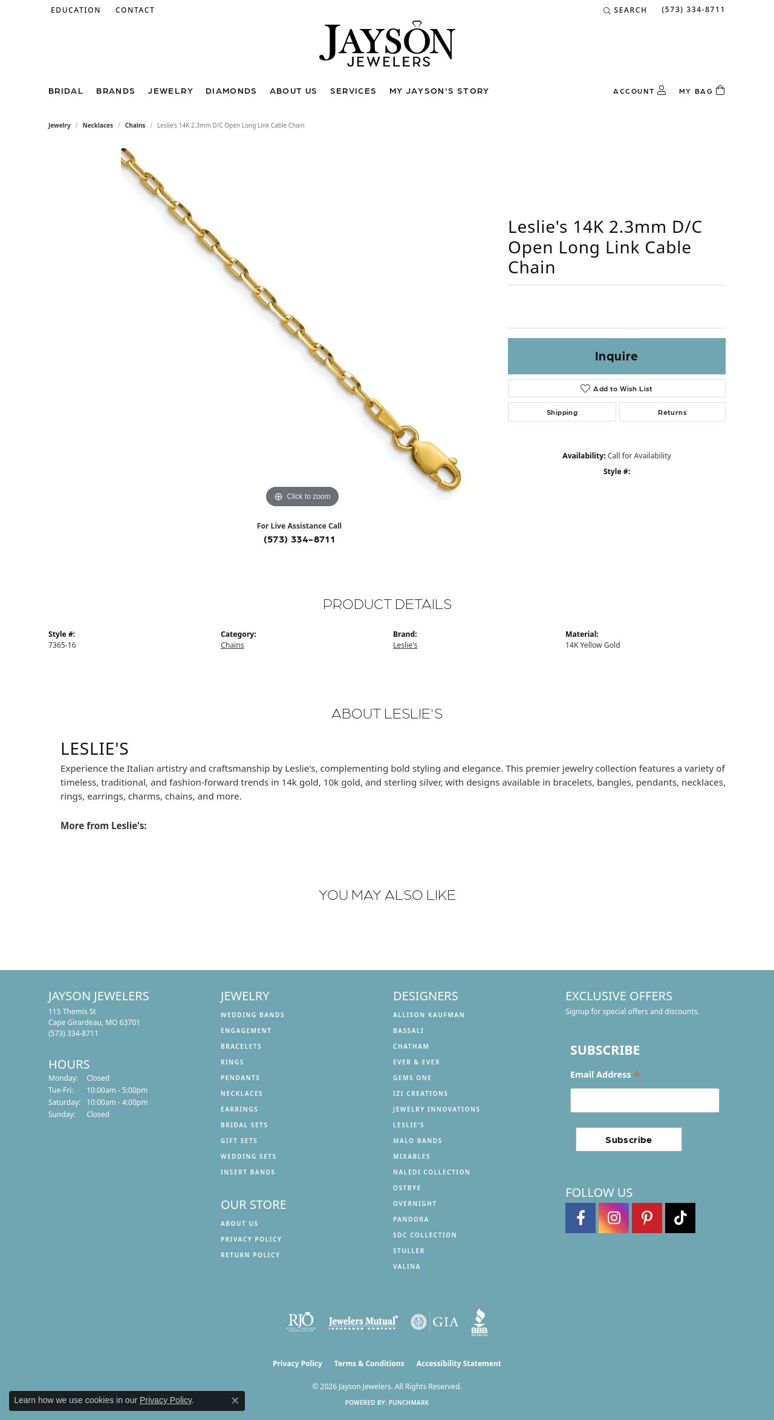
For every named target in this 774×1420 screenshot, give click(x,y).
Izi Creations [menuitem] (421, 1093)
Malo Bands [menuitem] (418, 1140)
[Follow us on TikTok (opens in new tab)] (680, 1218)
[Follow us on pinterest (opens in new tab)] (647, 1218)
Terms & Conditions (369, 1363)
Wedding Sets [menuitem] (249, 1156)
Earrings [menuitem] (239, 1109)
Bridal (66, 90)
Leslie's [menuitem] (408, 1125)
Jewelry (171, 90)
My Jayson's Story (439, 90)
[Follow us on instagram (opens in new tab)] (614, 1218)
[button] (74, 10)
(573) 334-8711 (300, 538)
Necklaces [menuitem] (242, 1093)
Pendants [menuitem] (240, 1077)
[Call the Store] (73, 1033)
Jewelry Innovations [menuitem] (437, 1109)
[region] (302, 329)
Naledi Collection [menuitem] (432, 1172)
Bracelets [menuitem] (241, 1046)
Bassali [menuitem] (408, 1030)
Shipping (562, 412)
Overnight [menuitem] (415, 1203)
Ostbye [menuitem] (407, 1188)
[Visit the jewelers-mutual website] (363, 1322)
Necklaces (98, 125)
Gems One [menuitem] (412, 1077)
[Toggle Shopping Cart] (702, 91)
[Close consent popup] (235, 1400)
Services (353, 90)
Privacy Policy (251, 1239)
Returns (672, 412)
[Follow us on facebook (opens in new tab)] (580, 1218)
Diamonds (232, 90)
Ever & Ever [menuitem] (416, 1062)
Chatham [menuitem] (411, 1046)
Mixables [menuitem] (412, 1156)
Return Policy (251, 1255)
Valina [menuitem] (407, 1266)
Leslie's (405, 645)
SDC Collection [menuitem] (425, 1235)
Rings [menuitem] (232, 1062)
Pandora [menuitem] (411, 1219)
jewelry (59, 125)
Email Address (605, 1075)
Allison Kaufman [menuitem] (429, 1015)
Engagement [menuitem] (246, 1030)
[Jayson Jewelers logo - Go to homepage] (387, 50)
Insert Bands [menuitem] (248, 1172)
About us (294, 90)
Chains (135, 125)
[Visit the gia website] (435, 1322)
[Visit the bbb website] (479, 1322)
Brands (115, 90)
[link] (134, 10)
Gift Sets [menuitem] (239, 1140)
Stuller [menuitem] (409, 1250)
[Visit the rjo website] (301, 1322)
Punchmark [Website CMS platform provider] (409, 1402)
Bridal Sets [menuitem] (244, 1125)
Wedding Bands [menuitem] (253, 1015)
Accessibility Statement (459, 1363)
